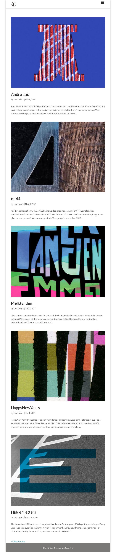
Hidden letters (23, 512)
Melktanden (21, 303)
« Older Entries (18, 541)
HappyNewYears (25, 407)
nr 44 (15, 198)
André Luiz (20, 94)
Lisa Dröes (19, 99)
